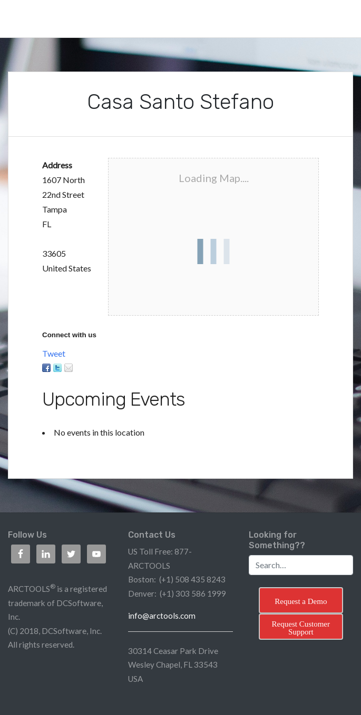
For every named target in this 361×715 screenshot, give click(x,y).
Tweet (53, 353)
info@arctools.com (162, 615)
